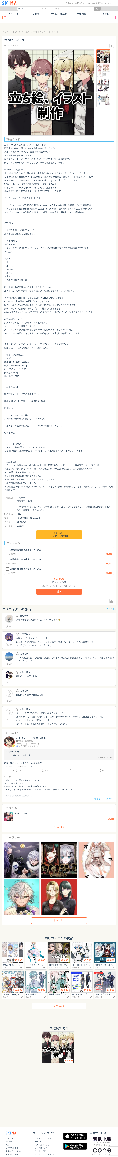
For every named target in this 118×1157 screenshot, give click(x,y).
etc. (96, 968)
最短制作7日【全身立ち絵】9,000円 (66, 994)
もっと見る (59, 827)
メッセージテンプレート (45, 1154)
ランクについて (41, 1148)
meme (51, 997)
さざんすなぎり (55, 968)
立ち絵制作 (31, 994)
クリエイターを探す (14, 1151)
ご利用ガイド (40, 1151)
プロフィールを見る (104, 799)
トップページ (11, 1138)
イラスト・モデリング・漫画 (15, 32)
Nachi (28, 968)
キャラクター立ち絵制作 (37, 965)
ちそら (5, 997)
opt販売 (35, 14)
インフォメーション (43, 1138)
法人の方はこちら (42, 1145)
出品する (9, 1145)
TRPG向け (82, 14)
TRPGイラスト (40, 32)
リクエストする (12, 1148)
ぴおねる (75, 997)
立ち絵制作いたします (13, 965)
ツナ (5, 968)
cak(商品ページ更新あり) (31, 738)
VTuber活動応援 (59, 14)
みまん (28, 997)
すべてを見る (109, 609)
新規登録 (9, 1141)
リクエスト (105, 14)
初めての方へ (40, 1141)
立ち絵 (55, 32)
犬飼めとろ (76, 968)
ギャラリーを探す (13, 1154)
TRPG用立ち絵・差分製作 (61, 965)
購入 (59, 591)
